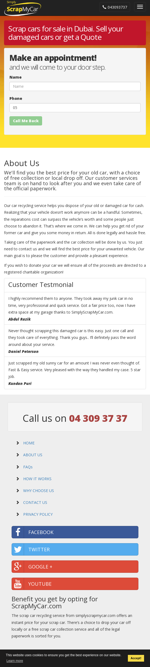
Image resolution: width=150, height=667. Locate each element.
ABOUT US (32, 454)
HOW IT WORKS (37, 478)
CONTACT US (34, 502)
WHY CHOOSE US (38, 490)
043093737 (115, 7)
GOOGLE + (32, 567)
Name (15, 77)
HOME (28, 442)
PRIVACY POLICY (37, 514)
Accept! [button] (136, 658)
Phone (15, 98)
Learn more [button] (14, 661)
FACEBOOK (32, 532)
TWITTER (31, 549)
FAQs (27, 466)
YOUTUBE (32, 584)
